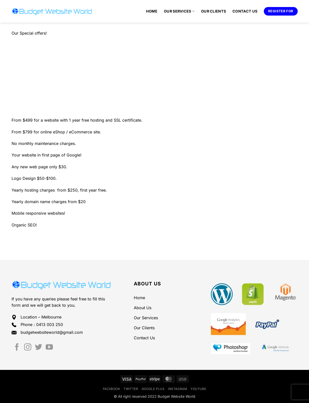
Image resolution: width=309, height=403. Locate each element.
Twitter (130, 389)
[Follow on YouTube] (49, 348)
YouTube (198, 389)
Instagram (177, 389)
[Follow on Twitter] (38, 348)
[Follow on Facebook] (17, 348)
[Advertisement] (155, 77)
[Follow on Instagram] (27, 348)
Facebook (111, 389)
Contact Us (244, 11)
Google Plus (153, 389)
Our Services (179, 11)
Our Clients (213, 11)
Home (151, 11)
